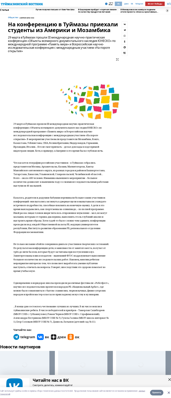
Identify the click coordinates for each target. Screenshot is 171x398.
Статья (4, 9)
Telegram (139, 4)
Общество (13, 17)
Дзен (126, 4)
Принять (156, 392)
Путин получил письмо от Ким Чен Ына (55, 9)
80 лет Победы (155, 3)
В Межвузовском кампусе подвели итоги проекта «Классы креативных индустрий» (139, 10)
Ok (132, 4)
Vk (118, 3)
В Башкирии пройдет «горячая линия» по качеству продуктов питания (97, 10)
